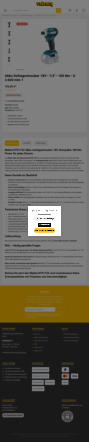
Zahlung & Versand (41, 341)
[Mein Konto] (77, 10)
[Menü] (5, 10)
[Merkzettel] (70, 10)
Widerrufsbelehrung (41, 337)
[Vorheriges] (17, 46)
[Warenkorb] (84, 10)
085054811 (7, 341)
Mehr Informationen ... (44, 214)
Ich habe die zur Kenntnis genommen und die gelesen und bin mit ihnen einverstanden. (44, 315)
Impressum (38, 351)
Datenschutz (38, 347)
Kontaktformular (20, 353)
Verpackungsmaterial (71, 337)
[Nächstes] (82, 46)
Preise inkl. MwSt (10, 90)
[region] (44, 46)
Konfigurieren (44, 225)
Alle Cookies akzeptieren (44, 230)
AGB (41, 315)
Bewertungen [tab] (41, 143)
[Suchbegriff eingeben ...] (34, 10)
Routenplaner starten (13, 415)
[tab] (12, 143)
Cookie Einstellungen (71, 341)
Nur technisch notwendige (44, 219)
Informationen (38, 328)
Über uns (37, 334)
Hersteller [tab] (26, 143)
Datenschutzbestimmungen (44, 314)
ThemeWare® (63, 436)
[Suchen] (58, 10)
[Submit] (59, 309)
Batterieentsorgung (71, 334)
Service (65, 328)
